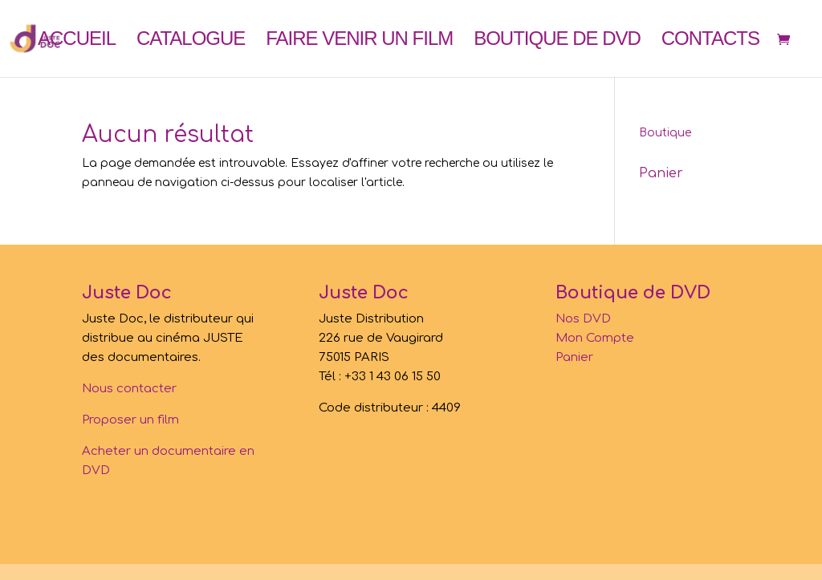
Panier (574, 357)
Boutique (665, 133)
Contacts (710, 41)
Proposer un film (130, 420)
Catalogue (190, 41)
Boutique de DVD (557, 41)
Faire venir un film (359, 41)
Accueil (77, 41)
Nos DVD (583, 319)
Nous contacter (129, 388)
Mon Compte (594, 338)
